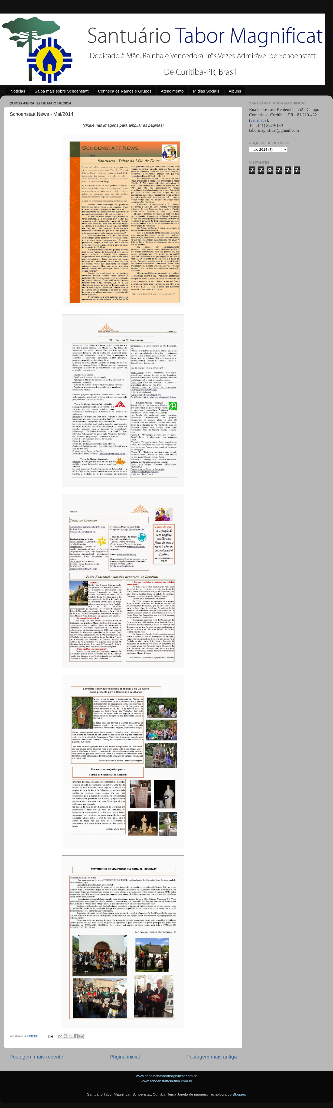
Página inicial (125, 1057)
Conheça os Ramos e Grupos (125, 91)
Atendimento (172, 91)
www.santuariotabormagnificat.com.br (166, 1076)
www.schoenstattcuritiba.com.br (166, 1081)
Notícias (18, 91)
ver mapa (258, 120)
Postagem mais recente (36, 1057)
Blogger (239, 1094)
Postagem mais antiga (211, 1057)
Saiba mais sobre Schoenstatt (62, 91)
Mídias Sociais (206, 91)
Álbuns (235, 91)
